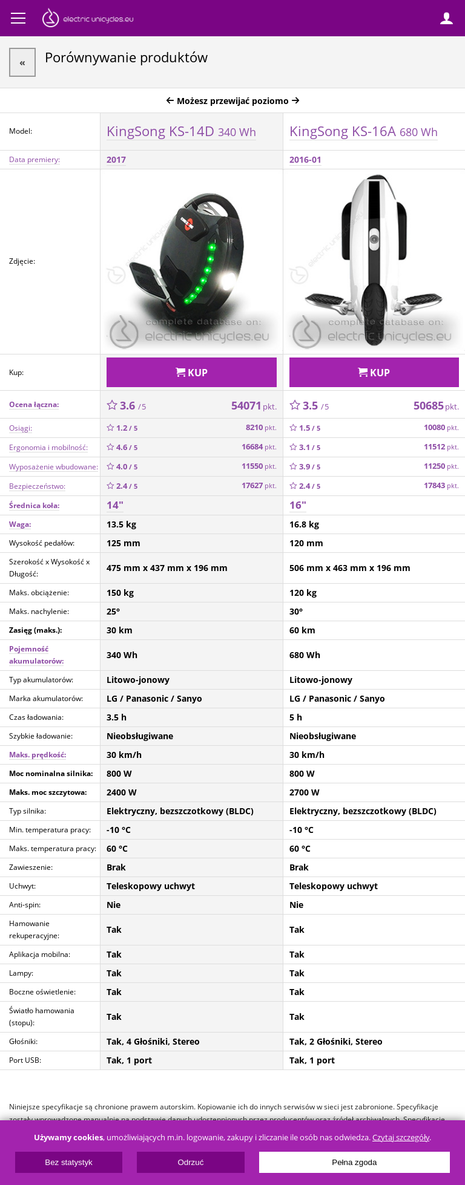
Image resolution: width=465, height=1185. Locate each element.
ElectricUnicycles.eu (87, 19)
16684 (259, 447)
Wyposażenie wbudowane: (53, 466)
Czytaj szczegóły (400, 1137)
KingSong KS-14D (181, 131)
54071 (254, 405)
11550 (259, 466)
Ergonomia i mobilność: (48, 447)
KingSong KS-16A (363, 131)
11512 (441, 447)
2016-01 (305, 159)
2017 (116, 159)
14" (115, 505)
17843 (441, 485)
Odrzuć (190, 1162)
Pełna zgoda (354, 1162)
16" (297, 505)
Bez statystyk (69, 1162)
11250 (441, 466)
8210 (261, 427)
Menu (18, 18)
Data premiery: (34, 159)
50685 (436, 405)
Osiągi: (20, 428)
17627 (259, 485)
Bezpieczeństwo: (37, 486)
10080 (441, 427)
